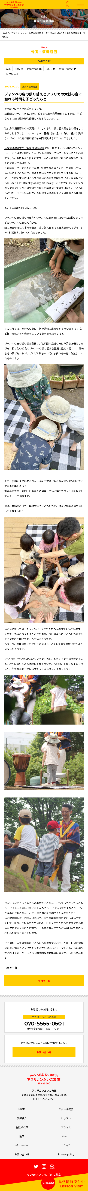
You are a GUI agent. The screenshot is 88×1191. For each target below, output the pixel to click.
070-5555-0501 (44, 1023)
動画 (21, 1136)
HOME (5, 33)
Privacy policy (66, 1154)
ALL (8, 69)
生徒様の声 (22, 1127)
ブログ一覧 (44, 981)
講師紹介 (22, 1118)
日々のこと (12, 74)
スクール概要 (66, 1109)
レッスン (66, 1118)
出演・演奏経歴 (67, 69)
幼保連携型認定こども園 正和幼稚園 (24, 148)
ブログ (14, 33)
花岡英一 (9, 967)
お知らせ (50, 69)
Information (34, 69)
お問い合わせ (44, 1052)
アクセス (66, 1127)
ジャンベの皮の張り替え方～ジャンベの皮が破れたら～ (35, 218)
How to (19, 69)
